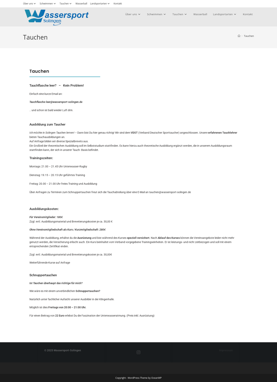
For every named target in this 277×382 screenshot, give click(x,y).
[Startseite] (239, 36)
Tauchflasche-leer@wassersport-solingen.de (55, 101)
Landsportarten (100, 3)
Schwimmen (48, 3)
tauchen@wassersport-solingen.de (170, 192)
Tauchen (66, 3)
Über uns (30, 3)
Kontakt (117, 3)
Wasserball (81, 3)
